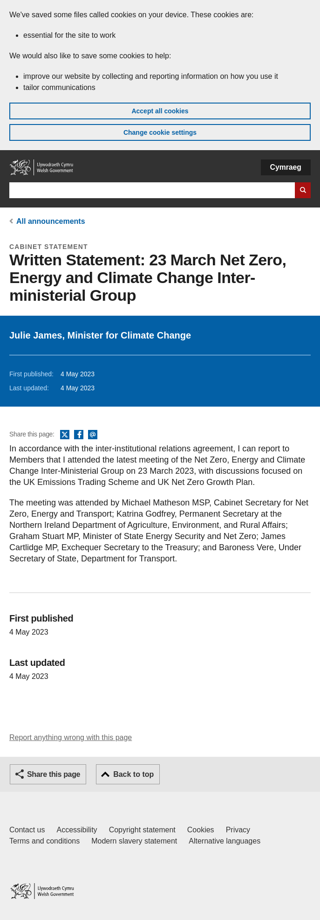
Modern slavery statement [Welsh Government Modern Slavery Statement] (134, 841)
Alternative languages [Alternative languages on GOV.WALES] (224, 841)
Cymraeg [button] (285, 167)
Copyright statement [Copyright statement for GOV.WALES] (142, 830)
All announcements (50, 221)
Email (92, 435)
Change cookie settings (160, 132)
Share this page (53, 774)
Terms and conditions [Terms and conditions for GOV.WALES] (44, 841)
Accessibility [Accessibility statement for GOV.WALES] (76, 830)
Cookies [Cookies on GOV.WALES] (200, 830)
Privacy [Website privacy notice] (238, 830)
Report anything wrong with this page (70, 737)
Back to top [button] (133, 774)
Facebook (78, 435)
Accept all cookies (159, 111)
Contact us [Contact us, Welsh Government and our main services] (27, 830)
